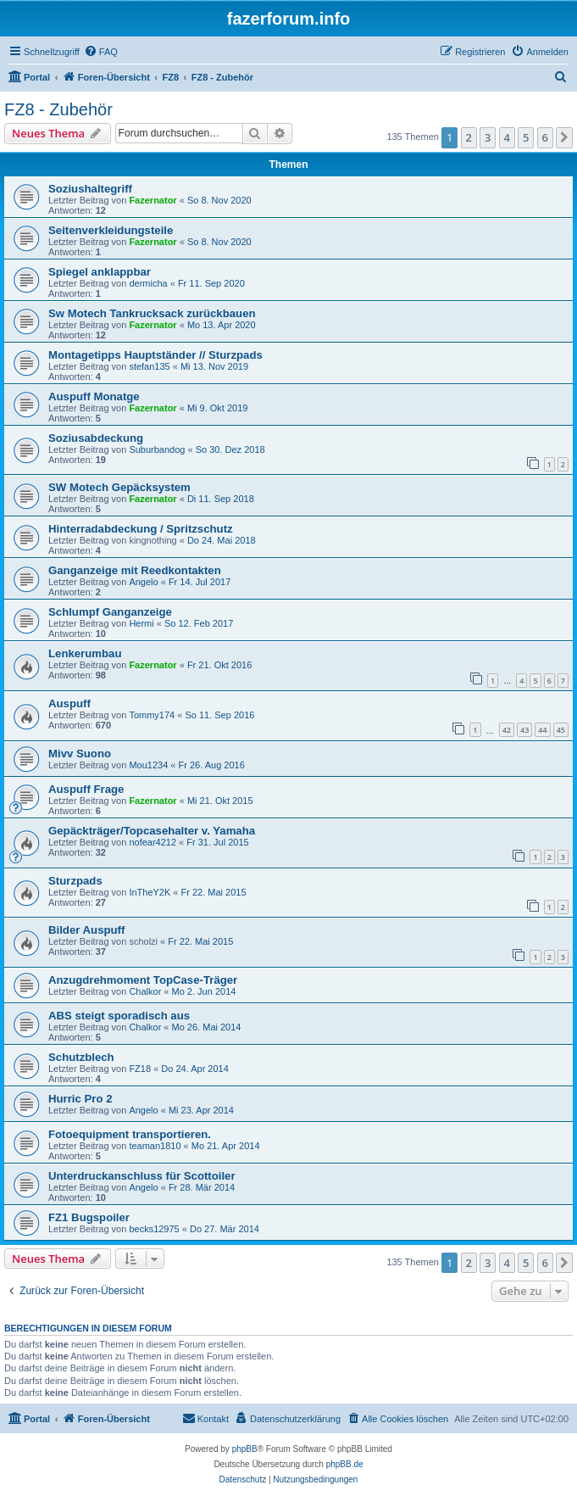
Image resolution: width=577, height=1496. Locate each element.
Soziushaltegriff (90, 188)
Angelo (143, 582)
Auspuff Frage (86, 789)
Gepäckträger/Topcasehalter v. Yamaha (151, 830)
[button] (564, 137)
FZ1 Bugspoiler (89, 1217)
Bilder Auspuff (86, 930)
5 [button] (526, 137)
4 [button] (507, 137)
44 (542, 729)
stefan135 (149, 366)
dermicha (148, 283)
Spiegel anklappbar (99, 271)
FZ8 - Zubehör (58, 109)
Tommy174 (152, 715)
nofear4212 (152, 842)
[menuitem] (101, 52)
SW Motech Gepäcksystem (119, 487)
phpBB (245, 1449)
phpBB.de (344, 1464)
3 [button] (488, 137)
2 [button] (469, 137)
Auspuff (69, 703)
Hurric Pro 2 (80, 1098)
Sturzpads (75, 880)
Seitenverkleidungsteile (110, 230)
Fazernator (152, 200)
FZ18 (140, 1068)
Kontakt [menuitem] (205, 1418)
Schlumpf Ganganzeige (110, 612)
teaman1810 (154, 1146)
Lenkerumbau (84, 653)
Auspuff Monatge (94, 396)
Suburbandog (157, 449)
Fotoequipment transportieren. (129, 1134)
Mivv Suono (79, 753)
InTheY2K (149, 892)
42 (506, 729)
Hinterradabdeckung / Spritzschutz (140, 528)
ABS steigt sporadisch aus (119, 1015)
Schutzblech (81, 1057)
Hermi (141, 623)
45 (561, 729)
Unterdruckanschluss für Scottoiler (142, 1175)
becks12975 (154, 1229)
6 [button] (545, 137)
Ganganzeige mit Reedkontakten (134, 570)
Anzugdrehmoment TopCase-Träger (142, 980)
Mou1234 (148, 765)
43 (524, 729)
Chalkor (145, 991)
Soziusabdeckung (95, 438)
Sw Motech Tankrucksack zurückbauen (152, 313)
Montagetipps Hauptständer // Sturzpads (155, 355)
